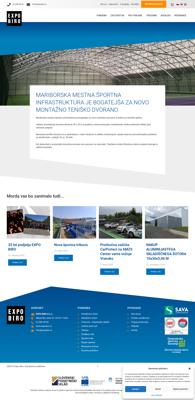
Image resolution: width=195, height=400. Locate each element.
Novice (103, 4)
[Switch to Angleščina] (181, 4)
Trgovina (151, 15)
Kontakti (135, 4)
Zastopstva (117, 15)
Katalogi (165, 15)
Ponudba (102, 15)
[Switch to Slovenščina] (178, 4)
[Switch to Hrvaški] (185, 4)
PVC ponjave (135, 15)
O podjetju (124, 4)
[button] (189, 368)
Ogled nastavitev (180, 389)
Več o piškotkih (156, 395)
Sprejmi (135, 389)
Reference (180, 15)
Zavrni (158, 389)
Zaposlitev (113, 4)
